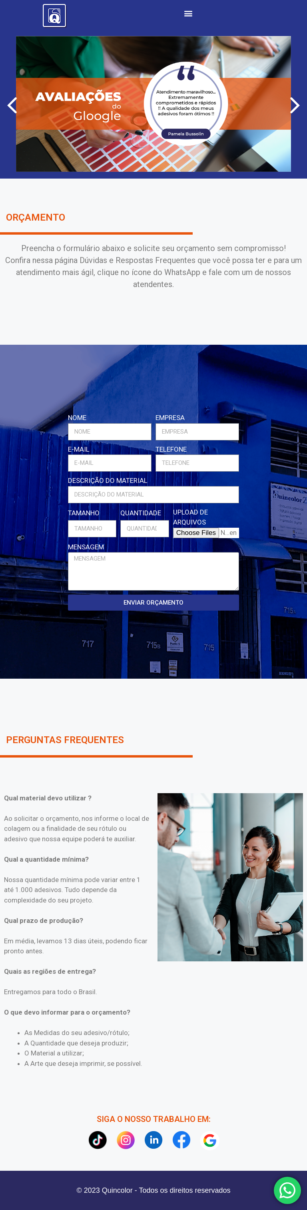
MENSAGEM (86, 547)
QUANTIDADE (140, 513)
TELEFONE (171, 449)
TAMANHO (84, 513)
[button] (188, 13)
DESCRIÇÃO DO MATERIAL (108, 480)
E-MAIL (79, 449)
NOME (77, 418)
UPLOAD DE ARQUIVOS (190, 517)
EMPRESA (170, 418)
